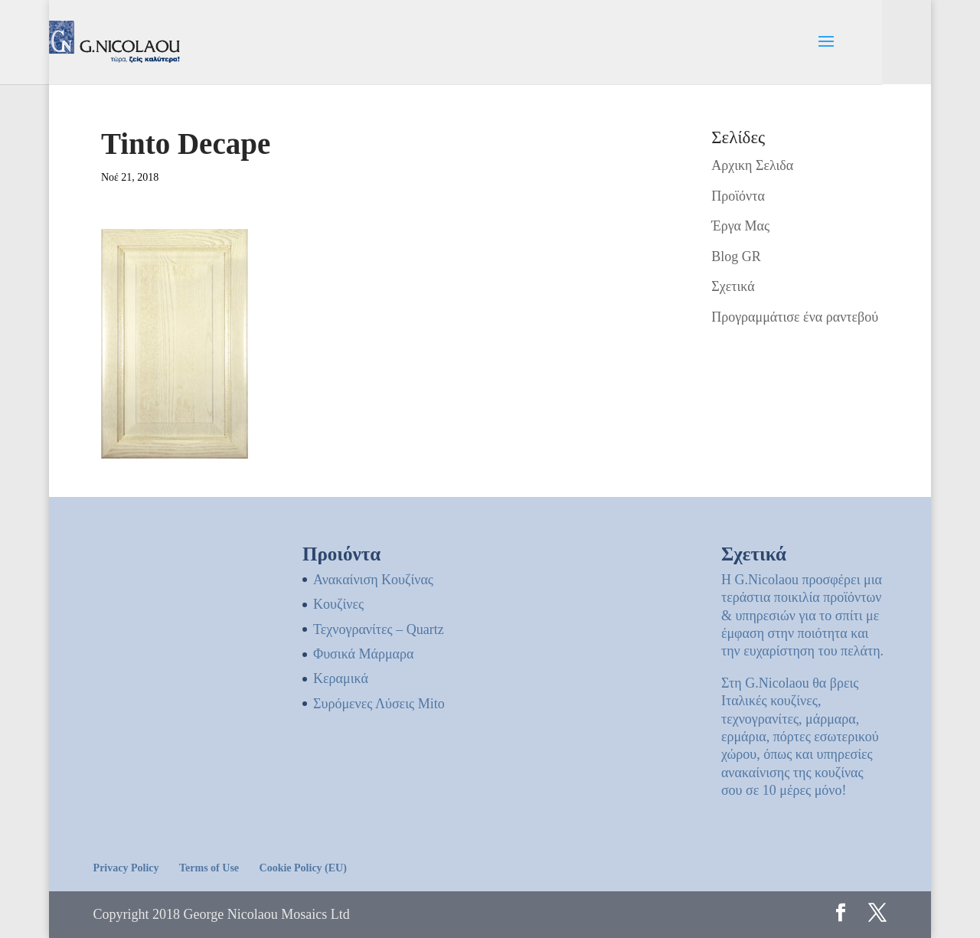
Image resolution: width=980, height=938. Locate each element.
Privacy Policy (126, 868)
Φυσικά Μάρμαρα (363, 654)
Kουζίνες (338, 604)
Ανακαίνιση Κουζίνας (373, 579)
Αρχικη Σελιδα (752, 165)
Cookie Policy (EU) (303, 868)
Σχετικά (732, 286)
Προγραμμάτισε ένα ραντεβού (794, 317)
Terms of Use (209, 868)
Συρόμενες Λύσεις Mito (379, 703)
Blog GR (736, 256)
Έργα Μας (740, 226)
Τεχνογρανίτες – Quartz (378, 629)
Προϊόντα (738, 196)
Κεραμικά (340, 678)
